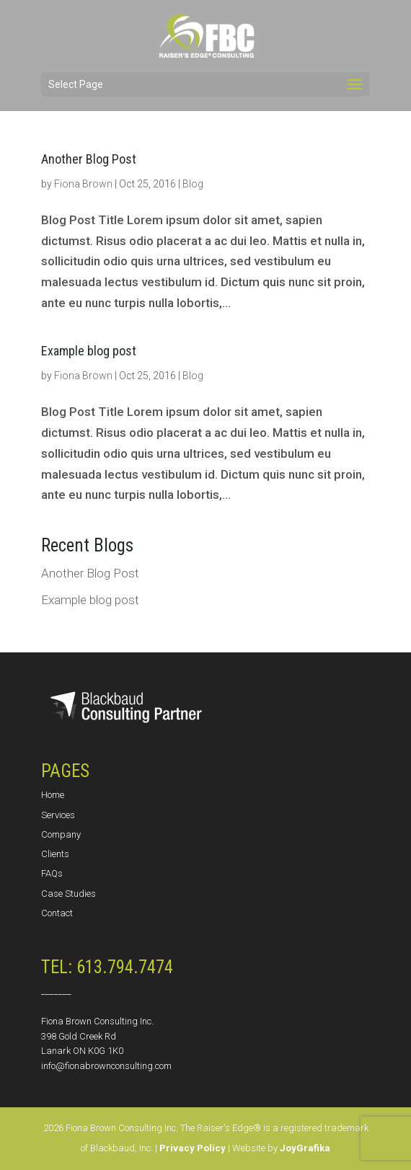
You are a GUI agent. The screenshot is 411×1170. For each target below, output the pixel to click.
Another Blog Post (88, 159)
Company (61, 834)
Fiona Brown (83, 184)
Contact (57, 913)
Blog (192, 184)
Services (58, 815)
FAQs (52, 873)
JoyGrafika (305, 1148)
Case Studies (68, 893)
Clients (55, 853)
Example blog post (88, 350)
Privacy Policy (192, 1148)
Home (52, 794)
